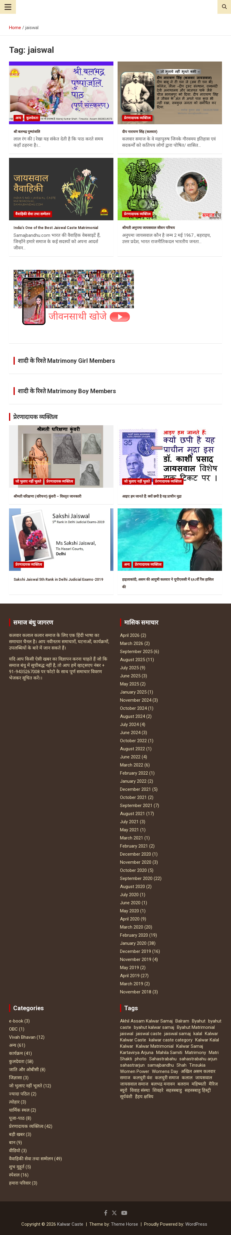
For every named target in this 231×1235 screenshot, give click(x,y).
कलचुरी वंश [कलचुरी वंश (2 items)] (142, 1077)
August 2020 (132, 886)
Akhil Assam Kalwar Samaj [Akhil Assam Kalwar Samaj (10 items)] (146, 1021)
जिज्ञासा (15, 1077)
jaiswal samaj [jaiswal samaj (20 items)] (177, 1033)
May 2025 (129, 684)
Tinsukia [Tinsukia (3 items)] (197, 1065)
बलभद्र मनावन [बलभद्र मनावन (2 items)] (163, 1084)
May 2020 (129, 911)
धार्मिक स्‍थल (19, 1110)
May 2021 (129, 830)
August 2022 (132, 749)
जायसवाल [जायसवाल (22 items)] (203, 1077)
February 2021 (134, 846)
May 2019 (129, 967)
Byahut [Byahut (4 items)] (198, 1021)
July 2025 (129, 667)
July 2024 (129, 724)
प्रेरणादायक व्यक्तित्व (137, 118)
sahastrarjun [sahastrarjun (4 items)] (132, 1065)
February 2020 (134, 935)
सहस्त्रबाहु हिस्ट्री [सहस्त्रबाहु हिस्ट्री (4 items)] (198, 1090)
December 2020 (135, 854)
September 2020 (136, 878)
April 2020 (130, 919)
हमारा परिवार (20, 1183)
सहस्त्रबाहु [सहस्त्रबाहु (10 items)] (174, 1090)
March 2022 (131, 765)
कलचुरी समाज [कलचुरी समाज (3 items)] (167, 1077)
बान (12, 1142)
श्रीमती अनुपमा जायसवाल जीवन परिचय (148, 228)
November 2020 (135, 862)
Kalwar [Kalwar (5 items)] (211, 1033)
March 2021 (131, 838)
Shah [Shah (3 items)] (181, 1065)
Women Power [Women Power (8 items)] (134, 1071)
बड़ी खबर (17, 1134)
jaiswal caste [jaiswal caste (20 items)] (149, 1033)
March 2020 (131, 927)
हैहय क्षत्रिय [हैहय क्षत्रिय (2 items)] (144, 1096)
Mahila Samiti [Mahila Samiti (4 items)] (169, 1052)
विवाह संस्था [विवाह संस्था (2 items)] (140, 1090)
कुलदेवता (32, 118)
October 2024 (133, 708)
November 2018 (135, 992)
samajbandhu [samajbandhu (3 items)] (160, 1065)
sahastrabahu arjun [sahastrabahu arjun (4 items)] (198, 1059)
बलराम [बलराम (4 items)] (183, 1084)
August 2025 (132, 659)
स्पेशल (14, 1175)
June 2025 (130, 676)
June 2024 (130, 732)
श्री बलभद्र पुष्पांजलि (27, 132)
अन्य (18, 118)
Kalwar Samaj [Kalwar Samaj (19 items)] (189, 1046)
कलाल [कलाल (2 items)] (187, 1077)
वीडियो (14, 1150)
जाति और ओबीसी (24, 1069)
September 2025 (136, 651)
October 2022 (133, 740)
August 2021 (132, 813)
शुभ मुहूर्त (16, 1167)
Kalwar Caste (70, 1224)
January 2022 (133, 781)
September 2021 (136, 805)
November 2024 (135, 700)
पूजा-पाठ (17, 1118)
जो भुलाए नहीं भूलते (28, 481)
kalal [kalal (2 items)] (197, 1033)
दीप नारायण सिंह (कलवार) (139, 132)
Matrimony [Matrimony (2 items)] (195, 1052)
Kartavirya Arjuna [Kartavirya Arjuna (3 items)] (136, 1052)
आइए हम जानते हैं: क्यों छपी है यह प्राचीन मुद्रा (151, 496)
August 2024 (132, 716)
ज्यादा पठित (19, 1094)
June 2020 (130, 902)
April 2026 (130, 635)
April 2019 (130, 975)
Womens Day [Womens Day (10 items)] (165, 1071)
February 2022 (134, 773)
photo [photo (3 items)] (140, 1059)
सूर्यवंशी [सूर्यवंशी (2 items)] (126, 1096)
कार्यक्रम (16, 1053)
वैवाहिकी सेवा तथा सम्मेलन (32, 214)
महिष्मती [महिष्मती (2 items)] (199, 1084)
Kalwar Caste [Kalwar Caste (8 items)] (133, 1040)
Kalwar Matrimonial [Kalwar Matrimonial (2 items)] (155, 1046)
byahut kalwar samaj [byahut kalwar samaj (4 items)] (154, 1027)
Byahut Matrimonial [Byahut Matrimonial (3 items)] (196, 1027)
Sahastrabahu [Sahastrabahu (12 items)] (163, 1059)
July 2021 (129, 821)
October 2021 (133, 797)
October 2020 (133, 870)
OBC (13, 1029)
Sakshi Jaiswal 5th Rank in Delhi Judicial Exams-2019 (58, 579)
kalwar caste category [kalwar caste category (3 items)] (170, 1040)
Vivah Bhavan (22, 1037)
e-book (16, 1021)
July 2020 (129, 894)
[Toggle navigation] (8, 7)
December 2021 (135, 789)
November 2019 (135, 959)
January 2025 (133, 692)
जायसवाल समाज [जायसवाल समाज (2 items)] (134, 1084)
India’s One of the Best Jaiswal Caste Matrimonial (56, 228)
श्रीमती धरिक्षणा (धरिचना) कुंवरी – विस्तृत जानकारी (47, 496)
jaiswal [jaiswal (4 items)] (126, 1033)
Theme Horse (124, 1224)
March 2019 (131, 983)
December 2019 (135, 951)
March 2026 (131, 643)
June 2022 (130, 757)
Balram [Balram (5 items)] (182, 1021)
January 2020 (133, 943)
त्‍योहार (14, 1102)
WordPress (196, 1224)
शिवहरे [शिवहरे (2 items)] (157, 1090)
